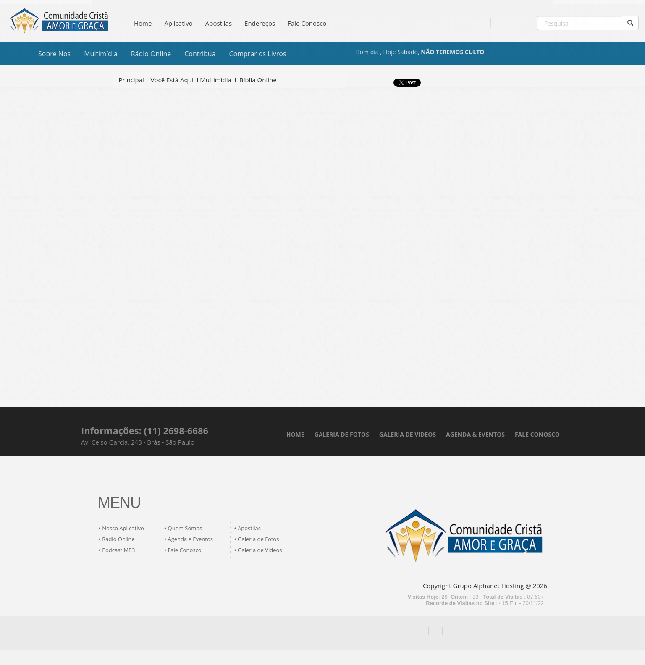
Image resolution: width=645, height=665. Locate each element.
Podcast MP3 (118, 550)
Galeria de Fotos (258, 539)
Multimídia (101, 53)
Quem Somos (185, 528)
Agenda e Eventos (190, 539)
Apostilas (218, 23)
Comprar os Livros (257, 53)
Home (143, 23)
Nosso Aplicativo (123, 528)
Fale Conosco (307, 23)
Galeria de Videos (260, 550)
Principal (131, 80)
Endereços (259, 23)
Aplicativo (178, 23)
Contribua (199, 53)
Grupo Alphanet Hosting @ (492, 585)
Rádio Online (151, 53)
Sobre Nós (54, 53)
